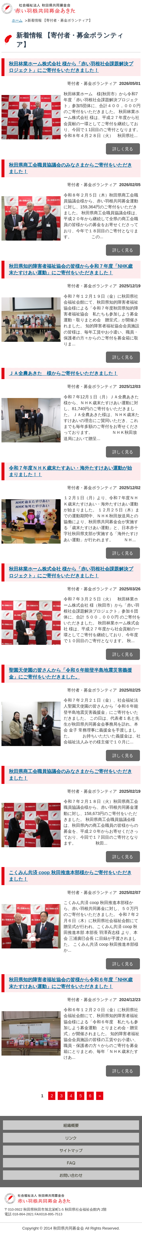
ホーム (17, 20)
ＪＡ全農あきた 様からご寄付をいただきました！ (63, 373)
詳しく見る (122, 148)
